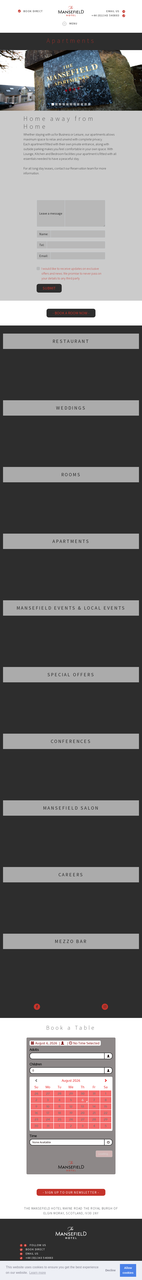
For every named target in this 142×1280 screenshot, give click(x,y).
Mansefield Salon (71, 808)
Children (36, 1064)
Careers (71, 874)
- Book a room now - (71, 313)
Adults (34, 1050)
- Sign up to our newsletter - (71, 1192)
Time (33, 1136)
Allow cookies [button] (128, 1270)
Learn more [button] (37, 1272)
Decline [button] (110, 1270)
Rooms (71, 474)
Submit (49, 288)
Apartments (71, 541)
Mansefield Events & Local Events (71, 608)
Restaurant (71, 341)
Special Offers (70, 674)
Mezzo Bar (71, 941)
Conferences (71, 741)
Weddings (71, 408)
